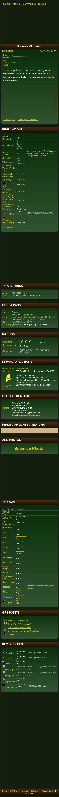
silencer (52, 151)
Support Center (48, 791)
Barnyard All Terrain (34, 4)
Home (6, 4)
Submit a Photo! (29, 448)
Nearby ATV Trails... (28, 119)
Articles (25, 791)
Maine (16, 4)
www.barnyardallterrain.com (26, 415)
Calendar (34, 791)
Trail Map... (9, 119)
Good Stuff (29, 793)
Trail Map (7, 51)
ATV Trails (14, 791)
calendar (46, 77)
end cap (33, 153)
